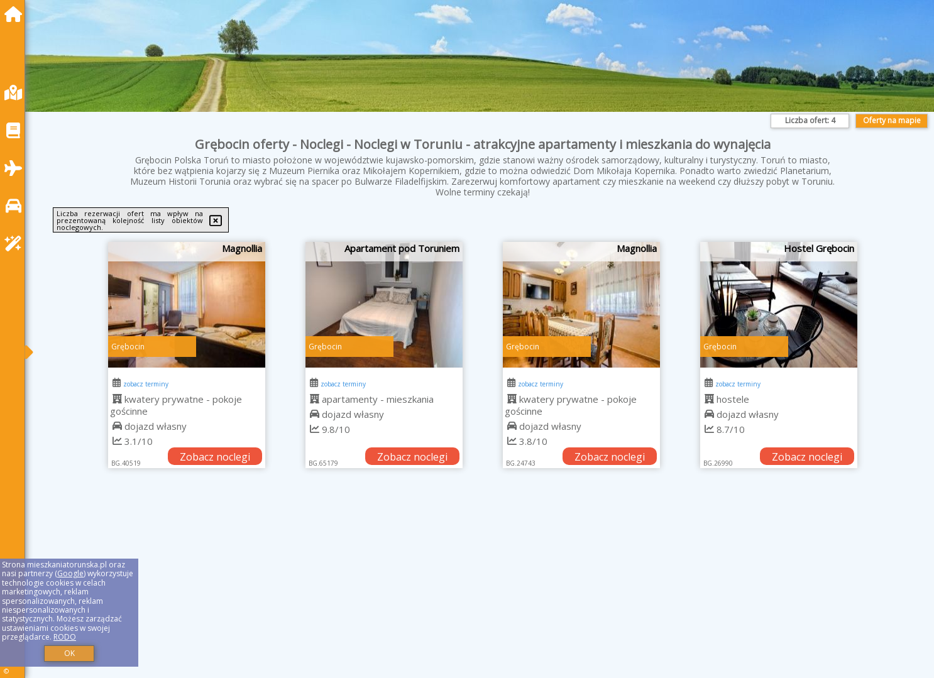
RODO (64, 637)
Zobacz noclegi (215, 457)
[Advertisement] (415, 589)
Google (70, 573)
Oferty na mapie (892, 120)
